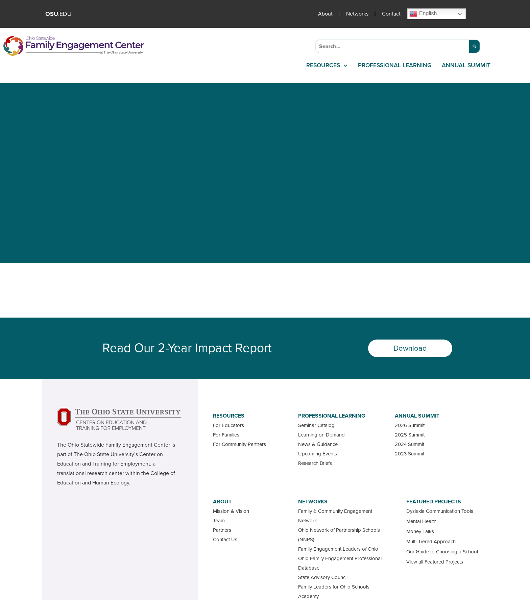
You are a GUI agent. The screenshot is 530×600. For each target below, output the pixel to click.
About (325, 13)
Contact (391, 13)
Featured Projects (433, 501)
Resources (326, 65)
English (423, 14)
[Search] (474, 46)
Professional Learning (395, 65)
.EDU (58, 14)
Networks (357, 13)
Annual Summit (466, 65)
